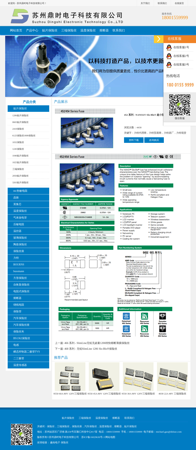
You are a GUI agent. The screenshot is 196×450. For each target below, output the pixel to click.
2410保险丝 (18, 129)
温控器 (17, 231)
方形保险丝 (20, 278)
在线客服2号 (177, 55)
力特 (16, 257)
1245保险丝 (18, 149)
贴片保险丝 (49, 30)
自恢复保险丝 (21, 284)
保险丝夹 (18, 331)
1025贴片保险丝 (20, 162)
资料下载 (134, 140)
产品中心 (32, 30)
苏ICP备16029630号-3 (93, 437)
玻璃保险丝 (20, 237)
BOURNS (18, 264)
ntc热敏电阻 (20, 190)
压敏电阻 (18, 224)
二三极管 (19, 358)
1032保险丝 (18, 142)
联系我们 (162, 3)
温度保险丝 (88, 30)
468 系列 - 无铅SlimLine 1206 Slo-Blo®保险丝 (90, 348)
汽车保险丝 (20, 318)
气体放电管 (20, 217)
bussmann (18, 271)
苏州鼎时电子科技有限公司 (64, 437)
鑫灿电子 (55, 442)
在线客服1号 (177, 47)
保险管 (17, 311)
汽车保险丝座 (21, 324)
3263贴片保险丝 (20, 182)
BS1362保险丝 (21, 338)
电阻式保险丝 (21, 291)
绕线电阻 (18, 304)
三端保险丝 (69, 30)
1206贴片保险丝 (20, 115)
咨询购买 (154, 140)
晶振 (16, 197)
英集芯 (17, 204)
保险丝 (64, 442)
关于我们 (145, 3)
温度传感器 (20, 365)
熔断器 (104, 30)
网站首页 (16, 30)
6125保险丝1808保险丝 (23, 135)
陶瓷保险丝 (20, 244)
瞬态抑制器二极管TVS (26, 351)
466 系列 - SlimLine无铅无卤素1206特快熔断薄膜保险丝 (96, 343)
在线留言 (179, 3)
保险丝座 (18, 251)
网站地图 (110, 437)
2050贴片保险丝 (20, 175)
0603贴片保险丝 (20, 122)
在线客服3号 (177, 64)
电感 (16, 345)
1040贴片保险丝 (20, 155)
